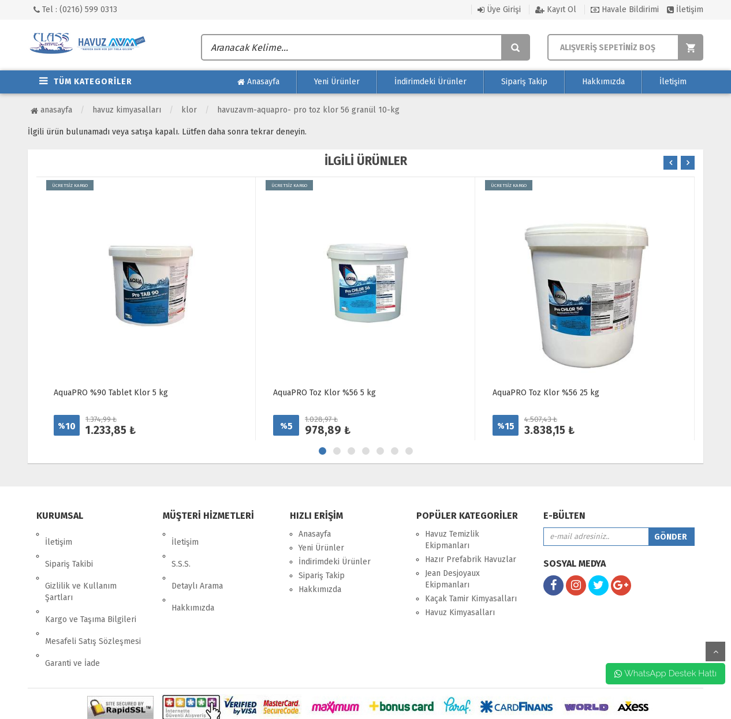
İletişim (685, 9)
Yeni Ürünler (337, 82)
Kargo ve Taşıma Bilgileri (90, 587)
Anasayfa (258, 82)
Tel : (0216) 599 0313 (75, 9)
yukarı (715, 651)
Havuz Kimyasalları (126, 110)
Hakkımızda (603, 82)
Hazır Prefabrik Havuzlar (470, 559)
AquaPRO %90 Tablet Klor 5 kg (111, 393)
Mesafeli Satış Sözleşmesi (93, 601)
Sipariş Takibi (69, 548)
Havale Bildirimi (625, 9)
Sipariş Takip (524, 82)
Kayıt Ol (555, 9)
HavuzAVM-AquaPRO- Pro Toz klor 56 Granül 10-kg (308, 110)
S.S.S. (181, 548)
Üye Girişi (499, 9)
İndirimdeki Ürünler (430, 82)
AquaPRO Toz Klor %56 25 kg (546, 393)
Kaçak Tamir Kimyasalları (471, 599)
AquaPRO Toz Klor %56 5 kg (324, 393)
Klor (189, 110)
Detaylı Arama (197, 562)
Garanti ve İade (72, 615)
